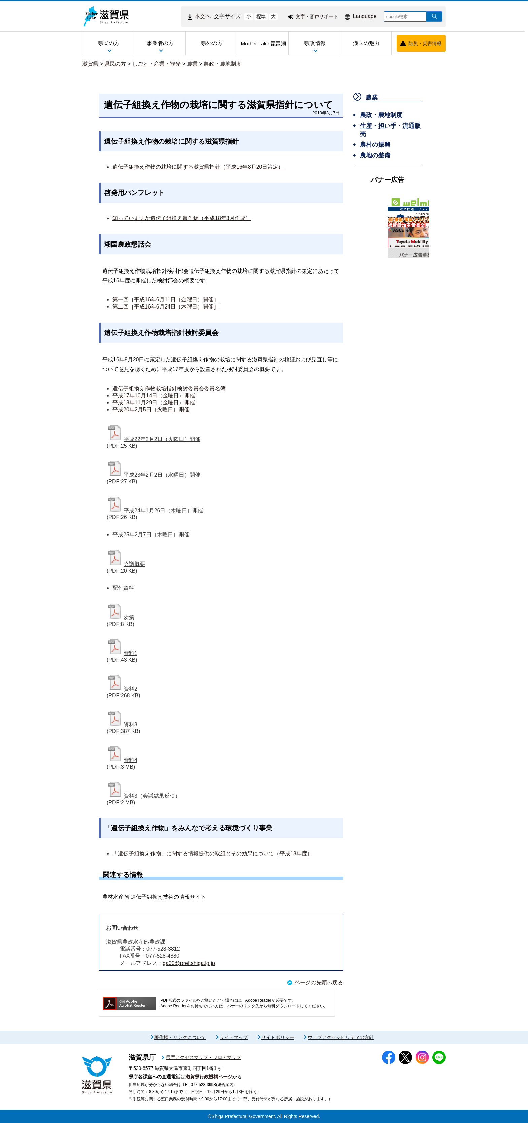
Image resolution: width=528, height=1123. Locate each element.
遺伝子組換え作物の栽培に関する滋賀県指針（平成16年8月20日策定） (198, 167)
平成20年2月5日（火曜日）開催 (150, 409)
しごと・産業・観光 (156, 64)
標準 (261, 16)
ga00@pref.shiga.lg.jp (189, 963)
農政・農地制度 (222, 64)
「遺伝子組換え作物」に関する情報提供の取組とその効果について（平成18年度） (212, 853)
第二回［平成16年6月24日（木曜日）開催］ (165, 307)
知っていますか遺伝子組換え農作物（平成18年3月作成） (181, 218)
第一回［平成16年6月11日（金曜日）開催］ (165, 299)
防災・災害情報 (424, 43)
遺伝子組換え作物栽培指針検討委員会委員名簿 (169, 388)
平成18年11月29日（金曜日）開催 (153, 402)
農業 (192, 64)
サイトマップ (234, 1037)
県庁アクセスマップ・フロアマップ (203, 1057)
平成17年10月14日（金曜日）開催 (153, 395)
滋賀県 (90, 64)
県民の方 (115, 64)
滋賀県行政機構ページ (208, 1076)
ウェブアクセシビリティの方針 (341, 1037)
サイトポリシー (277, 1037)
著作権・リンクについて (180, 1037)
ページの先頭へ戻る (319, 982)
